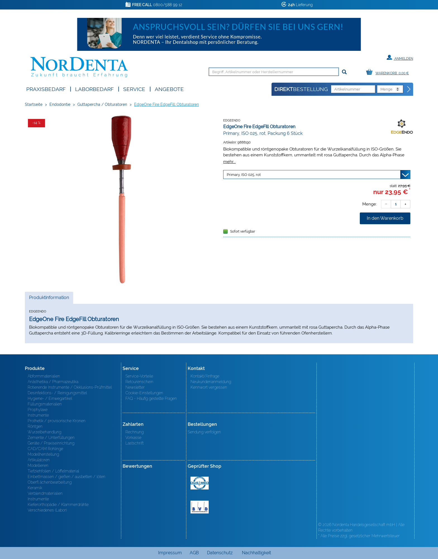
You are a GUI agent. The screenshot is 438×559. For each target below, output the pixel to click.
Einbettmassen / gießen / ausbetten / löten (66, 476)
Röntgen (35, 426)
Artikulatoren (39, 460)
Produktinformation (49, 299)
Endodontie (59, 104)
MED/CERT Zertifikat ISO (200, 483)
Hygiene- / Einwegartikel (50, 398)
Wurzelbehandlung (44, 432)
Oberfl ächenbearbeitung (50, 482)
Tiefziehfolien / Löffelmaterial (53, 471)
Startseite (33, 104)
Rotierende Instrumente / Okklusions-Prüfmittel (70, 387)
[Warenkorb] (388, 72)
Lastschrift (134, 443)
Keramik (35, 488)
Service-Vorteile (139, 376)
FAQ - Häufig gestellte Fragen (151, 398)
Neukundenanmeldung (211, 381)
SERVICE (134, 88)
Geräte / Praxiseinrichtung (51, 443)
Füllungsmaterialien (45, 404)
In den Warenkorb (385, 218)
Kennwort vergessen (209, 387)
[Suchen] (344, 72)
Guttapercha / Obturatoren (102, 104)
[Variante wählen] (316, 174)
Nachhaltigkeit (256, 552)
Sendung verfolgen (204, 432)
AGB (194, 552)
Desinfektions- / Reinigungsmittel (57, 393)
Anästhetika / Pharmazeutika (53, 381)
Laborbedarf (94, 88)
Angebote (169, 88)
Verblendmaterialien (45, 493)
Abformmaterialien (44, 376)
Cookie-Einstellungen (144, 393)
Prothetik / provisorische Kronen (56, 421)
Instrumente (38, 415)
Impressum (170, 552)
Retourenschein (139, 381)
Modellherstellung (43, 454)
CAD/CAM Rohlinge (45, 448)
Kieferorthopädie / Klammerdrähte (58, 504)
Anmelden (400, 57)
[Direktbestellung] (409, 89)
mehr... (229, 161)
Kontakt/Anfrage (205, 376)
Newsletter (135, 387)
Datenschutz (220, 552)
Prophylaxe (37, 409)
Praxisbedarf (46, 88)
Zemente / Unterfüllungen (51, 437)
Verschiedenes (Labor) (47, 510)
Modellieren (38, 465)
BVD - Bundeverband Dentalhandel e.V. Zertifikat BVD (200, 507)
